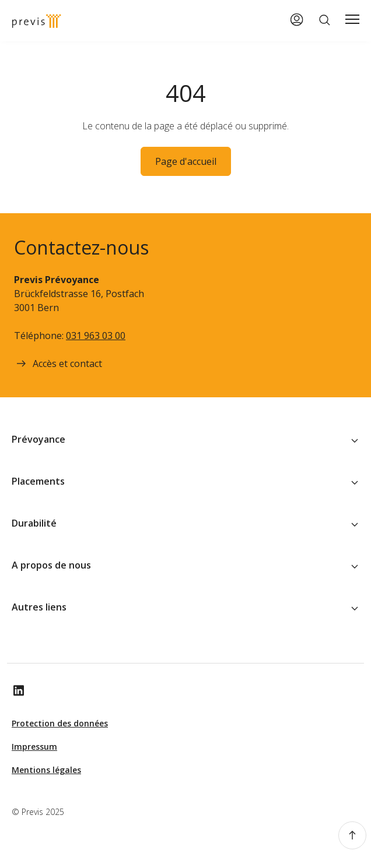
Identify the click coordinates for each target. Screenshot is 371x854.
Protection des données (60, 723)
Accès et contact (58, 363)
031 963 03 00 (95, 335)
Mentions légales (46, 769)
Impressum (34, 746)
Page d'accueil (185, 161)
